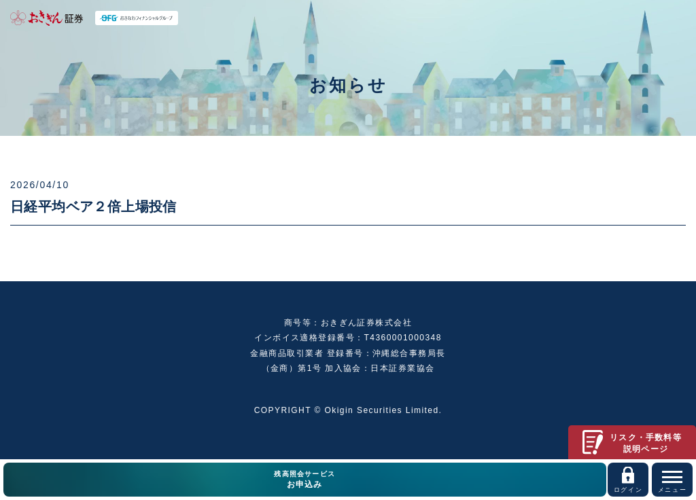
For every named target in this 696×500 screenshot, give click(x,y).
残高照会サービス (304, 480)
